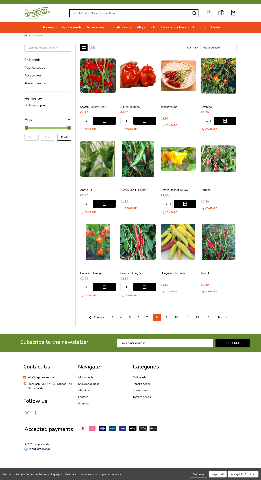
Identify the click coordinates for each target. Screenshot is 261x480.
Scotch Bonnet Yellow (174, 191)
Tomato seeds (120, 27)
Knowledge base (173, 27)
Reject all (218, 474)
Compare (88, 131)
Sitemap (83, 405)
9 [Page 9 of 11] (167, 319)
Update (64, 138)
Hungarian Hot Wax (173, 275)
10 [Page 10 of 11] (176, 319)
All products (146, 27)
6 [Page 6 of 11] (138, 319)
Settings (198, 474)
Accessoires (96, 27)
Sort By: (192, 49)
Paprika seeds (71, 27)
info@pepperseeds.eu (41, 379)
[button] (47, 121)
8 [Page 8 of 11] (157, 319)
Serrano (206, 191)
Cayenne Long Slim (132, 275)
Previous (96, 319)
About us (199, 27)
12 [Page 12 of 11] (197, 319)
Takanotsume (169, 108)
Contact (217, 27)
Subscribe (233, 345)
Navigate (89, 368)
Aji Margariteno (130, 108)
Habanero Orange (91, 275)
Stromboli (207, 108)
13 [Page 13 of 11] (208, 319)
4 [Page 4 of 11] (121, 319)
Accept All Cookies (243, 474)
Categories (146, 368)
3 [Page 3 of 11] (112, 319)
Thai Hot (206, 275)
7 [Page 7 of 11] (147, 319)
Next (223, 319)
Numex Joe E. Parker (133, 191)
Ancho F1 (86, 191)
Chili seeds (46, 27)
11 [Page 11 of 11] (187, 319)
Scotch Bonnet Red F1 (94, 108)
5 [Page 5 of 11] (130, 319)
